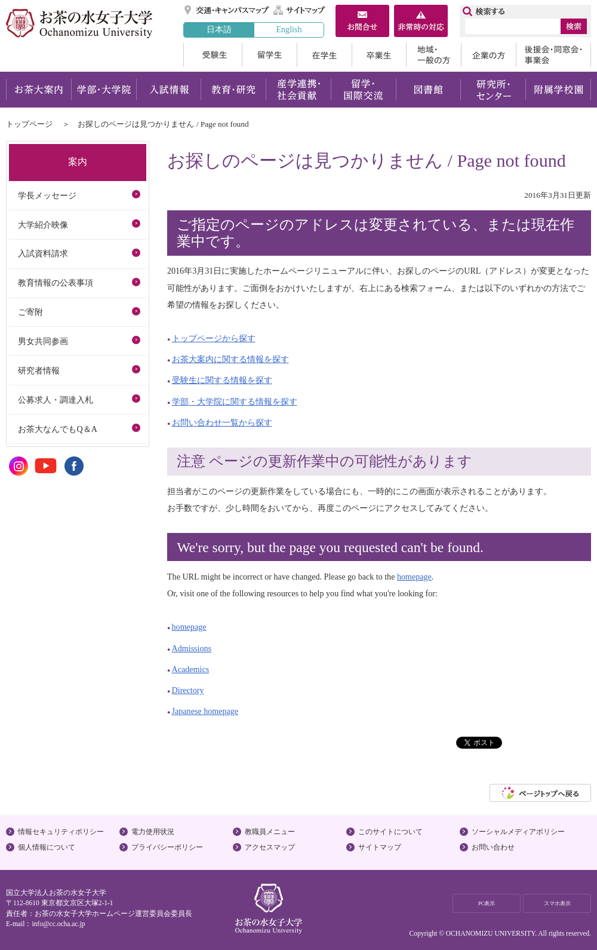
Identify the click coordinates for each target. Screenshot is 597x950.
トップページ (29, 123)
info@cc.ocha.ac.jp (58, 923)
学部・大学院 (103, 90)
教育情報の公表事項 (55, 282)
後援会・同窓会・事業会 (553, 55)
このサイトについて (390, 831)
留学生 (269, 55)
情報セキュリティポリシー (61, 831)
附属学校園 (558, 90)
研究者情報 (39, 370)
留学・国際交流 (363, 90)
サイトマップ (300, 10)
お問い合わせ (493, 847)
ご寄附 (30, 312)
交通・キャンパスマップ (227, 10)
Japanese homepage (205, 711)
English (288, 29)
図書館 (428, 90)
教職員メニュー (270, 831)
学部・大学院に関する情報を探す (234, 401)
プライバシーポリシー (167, 847)
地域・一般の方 (433, 55)
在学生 (324, 55)
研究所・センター (493, 90)
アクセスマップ (270, 847)
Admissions (192, 648)
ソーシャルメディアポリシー (518, 831)
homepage (414, 576)
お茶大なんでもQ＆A (57, 429)
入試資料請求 (43, 253)
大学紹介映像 (43, 224)
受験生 (212, 55)
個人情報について (46, 847)
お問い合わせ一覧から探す (222, 422)
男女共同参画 (43, 341)
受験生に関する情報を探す (222, 380)
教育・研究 (233, 90)
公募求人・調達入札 (55, 399)
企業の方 (488, 55)
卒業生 (379, 55)
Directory (188, 690)
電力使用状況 (152, 831)
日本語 (219, 29)
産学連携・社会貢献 (298, 90)
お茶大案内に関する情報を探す (230, 359)
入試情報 (168, 90)
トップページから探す (214, 338)
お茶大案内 (38, 90)
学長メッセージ (47, 195)
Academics (191, 669)
